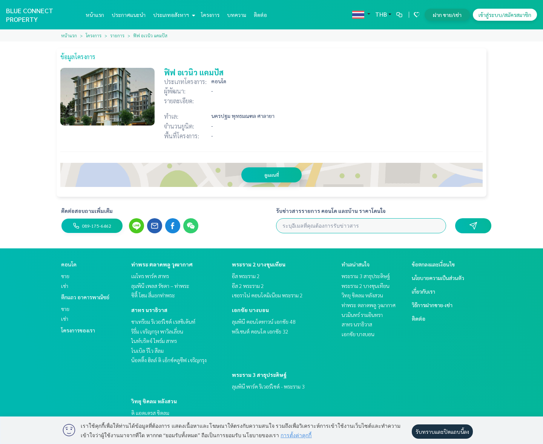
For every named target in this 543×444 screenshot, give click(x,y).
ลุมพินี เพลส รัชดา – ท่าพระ (160, 285)
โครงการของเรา (78, 330)
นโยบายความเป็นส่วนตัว (438, 277)
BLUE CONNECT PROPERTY (29, 14)
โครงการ (210, 14)
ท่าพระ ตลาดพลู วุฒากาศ (162, 264)
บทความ (236, 14)
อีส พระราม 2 (246, 276)
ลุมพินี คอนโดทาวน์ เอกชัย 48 (264, 321)
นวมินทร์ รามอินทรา (362, 314)
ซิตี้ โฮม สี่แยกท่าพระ (153, 295)
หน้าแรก (95, 14)
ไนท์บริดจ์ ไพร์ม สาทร (154, 340)
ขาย (65, 276)
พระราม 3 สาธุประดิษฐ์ (259, 374)
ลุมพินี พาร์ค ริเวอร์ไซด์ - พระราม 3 (268, 386)
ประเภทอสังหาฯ (173, 14)
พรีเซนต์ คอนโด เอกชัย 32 (260, 331)
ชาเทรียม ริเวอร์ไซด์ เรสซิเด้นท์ (163, 321)
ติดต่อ (260, 14)
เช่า (64, 285)
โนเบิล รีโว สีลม (147, 350)
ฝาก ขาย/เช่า (447, 14)
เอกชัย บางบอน (250, 309)
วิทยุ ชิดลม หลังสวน (154, 401)
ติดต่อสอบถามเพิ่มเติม (87, 210)
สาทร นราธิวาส (149, 309)
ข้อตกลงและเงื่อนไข (433, 264)
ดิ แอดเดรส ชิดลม (150, 412)
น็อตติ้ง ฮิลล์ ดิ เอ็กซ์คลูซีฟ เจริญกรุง (169, 360)
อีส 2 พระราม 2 (248, 285)
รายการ (117, 35)
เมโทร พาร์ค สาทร (150, 276)
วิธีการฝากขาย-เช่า (432, 305)
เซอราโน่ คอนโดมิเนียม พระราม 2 (267, 295)
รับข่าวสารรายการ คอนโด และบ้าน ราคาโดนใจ (331, 210)
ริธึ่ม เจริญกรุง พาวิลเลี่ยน (157, 331)
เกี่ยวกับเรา (423, 291)
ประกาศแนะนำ (129, 14)
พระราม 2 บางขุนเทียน (258, 264)
